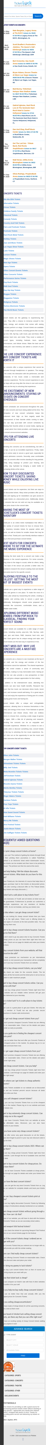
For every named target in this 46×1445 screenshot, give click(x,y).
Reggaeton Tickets (11, 298)
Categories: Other (12, 1391)
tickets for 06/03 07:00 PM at (24, 49)
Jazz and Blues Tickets (13, 243)
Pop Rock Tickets (11, 282)
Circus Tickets (9, 207)
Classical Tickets (11, 215)
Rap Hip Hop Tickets (12, 290)
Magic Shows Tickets (12, 259)
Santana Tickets (10, 800)
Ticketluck (23, 4)
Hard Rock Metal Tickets (14, 235)
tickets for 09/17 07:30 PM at (24, 148)
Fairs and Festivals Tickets (15, 227)
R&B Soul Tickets (11, 286)
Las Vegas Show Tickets (14, 247)
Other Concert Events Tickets (16, 270)
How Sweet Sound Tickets (14, 812)
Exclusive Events (12, 1396)
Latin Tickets (9, 251)
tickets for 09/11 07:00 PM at (25, 133)
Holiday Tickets (10, 239)
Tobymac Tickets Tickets (14, 792)
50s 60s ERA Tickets (12, 199)
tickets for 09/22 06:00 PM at (24, 163)
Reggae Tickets (10, 294)
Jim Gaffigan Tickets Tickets (15, 833)
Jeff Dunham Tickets (12, 776)
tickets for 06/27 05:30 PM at (25, 94)
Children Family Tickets (13, 211)
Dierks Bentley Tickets (13, 788)
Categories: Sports (13, 1375)
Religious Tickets (11, 302)
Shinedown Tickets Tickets (15, 763)
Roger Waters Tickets (12, 796)
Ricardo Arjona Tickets (13, 784)
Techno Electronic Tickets (14, 306)
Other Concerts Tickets (13, 274)
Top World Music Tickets (14, 310)
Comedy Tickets (10, 219)
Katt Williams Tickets (12, 816)
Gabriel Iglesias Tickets (13, 780)
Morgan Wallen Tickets (13, 759)
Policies (33, 1435)
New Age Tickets (10, 263)
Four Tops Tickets (11, 804)
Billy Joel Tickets (11, 768)
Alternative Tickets (11, 203)
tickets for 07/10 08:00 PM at (25, 114)
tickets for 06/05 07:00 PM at (25, 63)
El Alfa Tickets (9, 808)
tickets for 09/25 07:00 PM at (25, 177)
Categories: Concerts (14, 1380)
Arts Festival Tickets (12, 825)
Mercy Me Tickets (11, 820)
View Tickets (41, 35)
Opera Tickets (9, 266)
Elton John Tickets (11, 755)
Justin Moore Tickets (12, 829)
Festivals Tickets (10, 231)
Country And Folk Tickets (14, 223)
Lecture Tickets (10, 255)
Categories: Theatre (13, 1386)
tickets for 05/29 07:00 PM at (25, 34)
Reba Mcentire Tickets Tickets (16, 772)
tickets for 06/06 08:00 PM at (25, 77)
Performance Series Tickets (15, 278)
